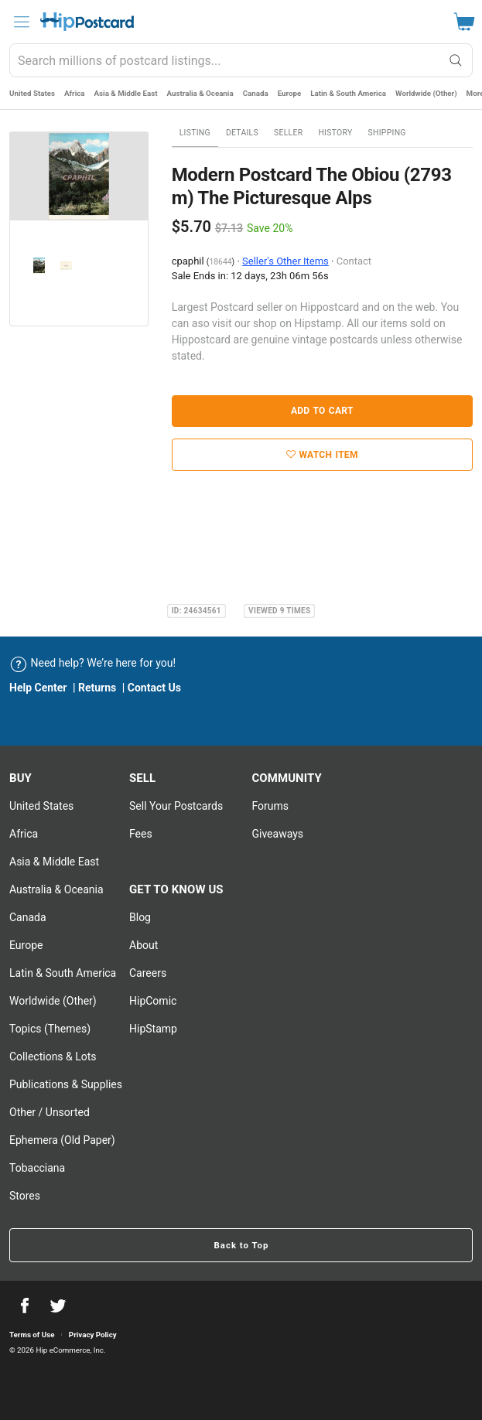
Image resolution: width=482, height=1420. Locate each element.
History (335, 133)
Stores (24, 1196)
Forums (270, 806)
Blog (140, 917)
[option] (79, 176)
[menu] (21, 21)
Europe (290, 93)
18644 (220, 262)
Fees (140, 834)
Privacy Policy (93, 1334)
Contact (354, 261)
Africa (74, 93)
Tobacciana (37, 1168)
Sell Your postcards (176, 806)
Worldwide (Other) (426, 93)
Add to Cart (322, 410)
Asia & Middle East (126, 93)
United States (32, 93)
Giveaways (277, 834)
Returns (97, 687)
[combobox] (241, 60)
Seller (288, 133)
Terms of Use (31, 1334)
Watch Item (322, 454)
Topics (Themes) (50, 1028)
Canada (255, 93)
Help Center (38, 687)
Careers (147, 973)
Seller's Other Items (285, 261)
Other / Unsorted (49, 1112)
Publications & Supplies (65, 1084)
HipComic (152, 1001)
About (143, 945)
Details (242, 133)
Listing (194, 133)
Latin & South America (348, 93)
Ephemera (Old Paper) (62, 1140)
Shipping (387, 133)
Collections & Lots (53, 1056)
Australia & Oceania (200, 93)
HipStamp (153, 1028)
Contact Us (154, 687)
